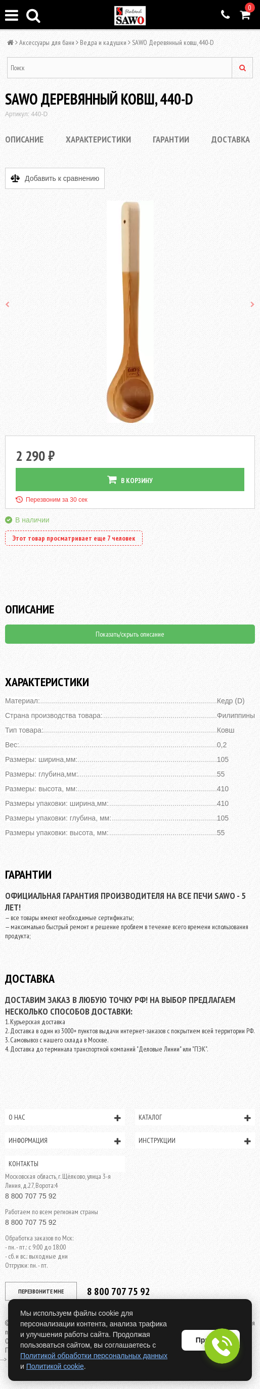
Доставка (230, 139)
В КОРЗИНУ (130, 479)
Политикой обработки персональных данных (93, 1356)
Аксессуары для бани (46, 42)
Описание (24, 139)
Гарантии (171, 139)
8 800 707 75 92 (30, 1196)
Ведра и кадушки (103, 42)
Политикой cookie (55, 1366)
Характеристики (98, 139)
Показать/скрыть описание (130, 634)
